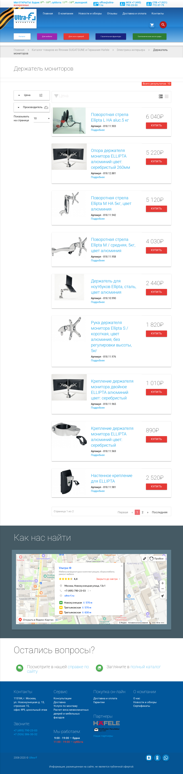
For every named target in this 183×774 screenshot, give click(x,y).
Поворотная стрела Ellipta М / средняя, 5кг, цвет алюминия (113, 245)
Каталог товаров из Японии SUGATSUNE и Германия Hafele (70, 50)
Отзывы (112, 13)
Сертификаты (141, 706)
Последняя (159, 512)
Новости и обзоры (90, 13)
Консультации (62, 698)
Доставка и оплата (134, 13)
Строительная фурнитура (111, 36)
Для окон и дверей (76, 36)
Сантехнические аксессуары (150, 36)
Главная (48, 13)
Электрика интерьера (131, 50)
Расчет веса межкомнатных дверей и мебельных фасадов (71, 713)
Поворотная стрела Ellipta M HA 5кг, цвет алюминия (111, 203)
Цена (63, 96)
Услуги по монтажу (65, 706)
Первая (123, 512)
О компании (65, 13)
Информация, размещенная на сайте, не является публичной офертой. (91, 766)
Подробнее (98, 130)
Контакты (158, 13)
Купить (156, 125)
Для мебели (47, 36)
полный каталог (145, 666)
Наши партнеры (103, 736)
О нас (136, 698)
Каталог (22, 36)
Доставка (60, 702)
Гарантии (99, 702)
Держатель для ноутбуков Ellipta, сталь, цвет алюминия (113, 287)
